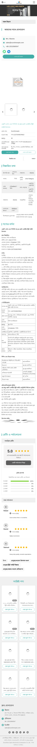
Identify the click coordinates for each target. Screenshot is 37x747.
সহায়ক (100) (15, 532)
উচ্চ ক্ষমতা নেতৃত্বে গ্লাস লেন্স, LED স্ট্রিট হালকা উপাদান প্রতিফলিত (9, 690)
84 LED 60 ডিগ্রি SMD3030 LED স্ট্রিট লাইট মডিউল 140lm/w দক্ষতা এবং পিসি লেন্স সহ (10, 661)
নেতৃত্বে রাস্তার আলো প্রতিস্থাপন (13, 569)
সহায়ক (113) (15, 513)
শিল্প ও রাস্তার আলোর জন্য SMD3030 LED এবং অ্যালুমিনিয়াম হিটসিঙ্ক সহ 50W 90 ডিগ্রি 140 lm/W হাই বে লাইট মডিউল (27, 661)
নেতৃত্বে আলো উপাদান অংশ (20, 560)
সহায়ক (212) (15, 550)
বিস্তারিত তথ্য (12, 158)
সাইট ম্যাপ (16, 738)
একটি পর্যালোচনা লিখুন (18, 462)
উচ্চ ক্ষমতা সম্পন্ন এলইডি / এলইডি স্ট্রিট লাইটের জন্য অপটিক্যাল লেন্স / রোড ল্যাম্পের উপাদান (27, 633)
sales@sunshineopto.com (15, 42)
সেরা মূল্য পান (10, 152)
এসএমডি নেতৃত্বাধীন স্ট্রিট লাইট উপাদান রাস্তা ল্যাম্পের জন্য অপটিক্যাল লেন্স (27, 690)
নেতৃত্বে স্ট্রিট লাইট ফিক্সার (11, 565)
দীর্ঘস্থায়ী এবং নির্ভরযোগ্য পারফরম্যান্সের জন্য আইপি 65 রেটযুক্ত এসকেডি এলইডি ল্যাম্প (27, 604)
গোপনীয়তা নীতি (7, 738)
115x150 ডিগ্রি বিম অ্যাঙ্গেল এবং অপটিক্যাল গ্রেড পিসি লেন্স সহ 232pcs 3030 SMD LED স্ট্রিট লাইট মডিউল (9, 633)
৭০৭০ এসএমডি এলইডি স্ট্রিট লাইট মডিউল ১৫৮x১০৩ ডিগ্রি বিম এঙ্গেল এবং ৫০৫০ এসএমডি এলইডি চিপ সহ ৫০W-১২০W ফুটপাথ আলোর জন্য (10, 604)
